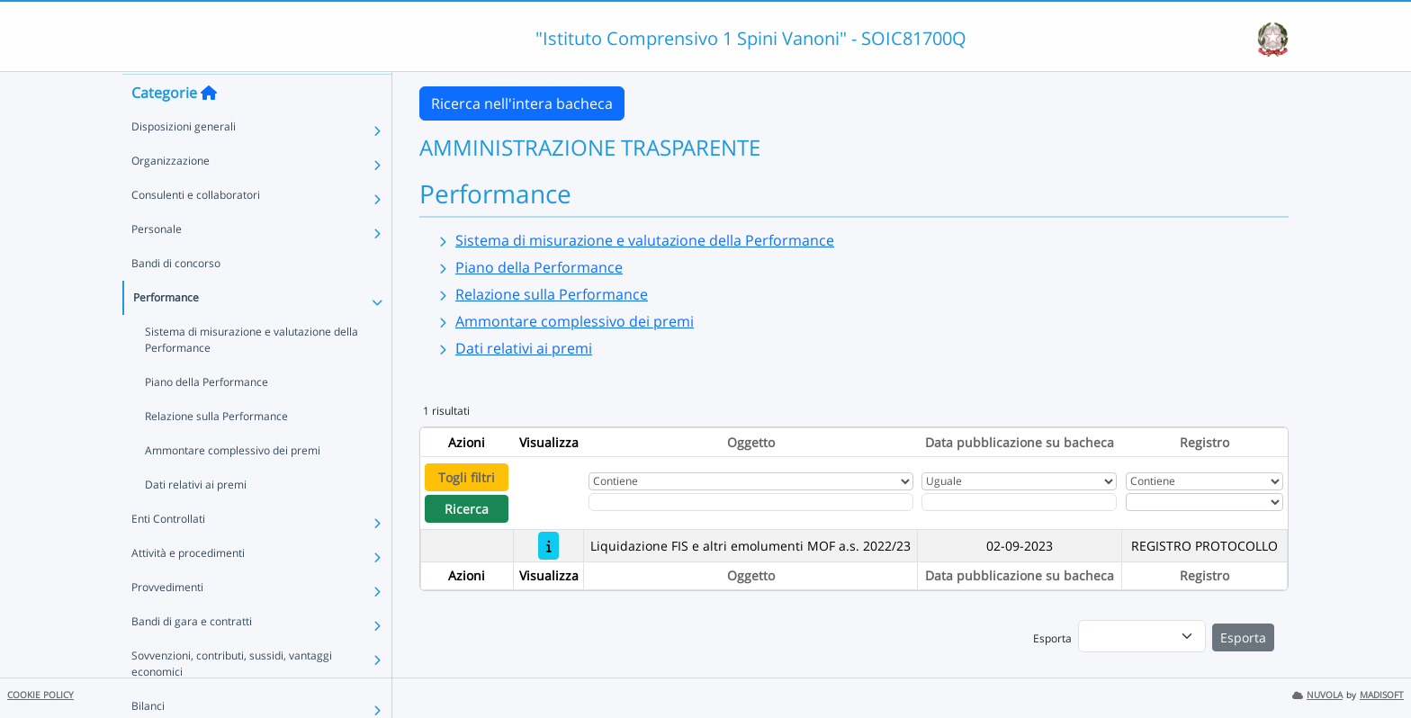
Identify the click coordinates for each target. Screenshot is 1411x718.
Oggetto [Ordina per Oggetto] (751, 442)
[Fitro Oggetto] (751, 502)
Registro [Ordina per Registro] (1204, 442)
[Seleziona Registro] (1204, 502)
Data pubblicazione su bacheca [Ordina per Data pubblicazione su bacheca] (1019, 442)
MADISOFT (1382, 695)
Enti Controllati (168, 553)
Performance (166, 331)
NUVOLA (1317, 695)
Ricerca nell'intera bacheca (522, 103)
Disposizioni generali (183, 160)
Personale (156, 263)
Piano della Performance (206, 416)
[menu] (1142, 636)
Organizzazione (170, 194)
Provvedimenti (167, 621)
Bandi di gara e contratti (191, 655)
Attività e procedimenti (188, 587)
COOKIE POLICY (40, 695)
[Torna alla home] (209, 127)
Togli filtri (466, 477)
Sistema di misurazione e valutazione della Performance (251, 374)
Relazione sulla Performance (216, 450)
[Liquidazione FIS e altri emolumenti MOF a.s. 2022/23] (548, 546)
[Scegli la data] (1019, 502)
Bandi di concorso (175, 297)
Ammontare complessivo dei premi (232, 484)
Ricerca (467, 508)
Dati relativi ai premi (196, 518)
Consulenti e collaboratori (195, 229)
